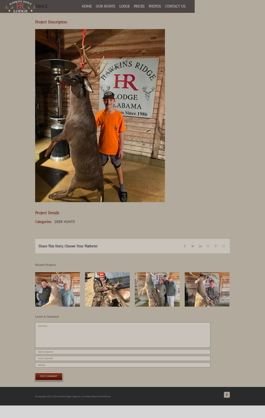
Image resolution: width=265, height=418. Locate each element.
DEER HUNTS (65, 221)
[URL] (122, 365)
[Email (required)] (122, 358)
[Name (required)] (122, 351)
